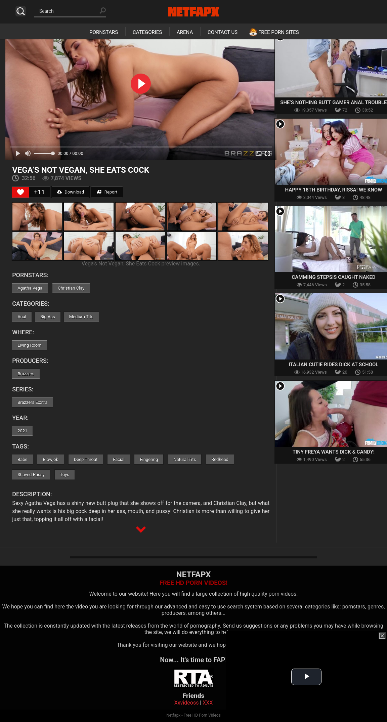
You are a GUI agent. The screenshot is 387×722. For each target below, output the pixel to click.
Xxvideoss (186, 702)
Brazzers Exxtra (32, 402)
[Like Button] (20, 192)
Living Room (29, 345)
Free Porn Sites (278, 32)
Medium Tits (81, 316)
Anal (21, 316)
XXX (208, 702)
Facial (118, 459)
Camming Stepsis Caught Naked (333, 277)
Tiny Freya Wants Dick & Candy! (334, 452)
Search (20, 11)
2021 (22, 430)
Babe (22, 459)
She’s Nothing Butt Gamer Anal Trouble (333, 102)
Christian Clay (71, 288)
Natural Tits (184, 459)
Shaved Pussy (30, 474)
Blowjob (50, 459)
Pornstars (103, 32)
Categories (147, 32)
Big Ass (47, 316)
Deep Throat (86, 459)
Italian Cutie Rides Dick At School (333, 365)
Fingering (149, 459)
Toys (64, 474)
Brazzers (25, 373)
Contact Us (223, 32)
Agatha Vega (29, 288)
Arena (185, 32)
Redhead (219, 459)
